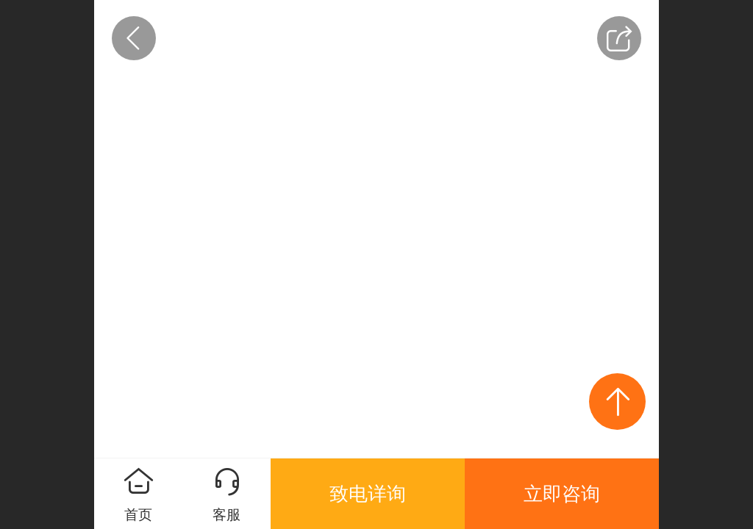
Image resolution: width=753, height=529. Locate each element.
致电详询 (367, 494)
